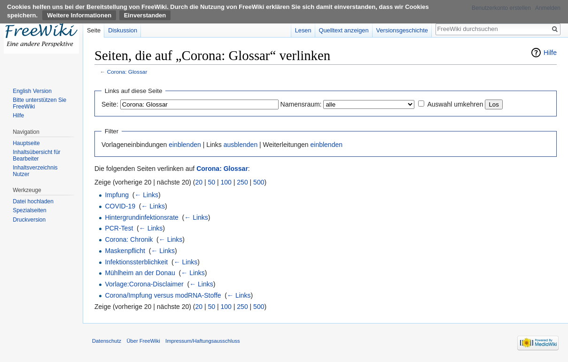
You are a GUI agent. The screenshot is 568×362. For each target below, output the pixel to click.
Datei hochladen (33, 201)
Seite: (109, 104)
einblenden (185, 144)
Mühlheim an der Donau (140, 273)
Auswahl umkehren (455, 104)
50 (212, 182)
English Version (32, 91)
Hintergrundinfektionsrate (141, 217)
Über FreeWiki (143, 341)
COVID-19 (120, 206)
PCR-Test (119, 228)
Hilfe (550, 52)
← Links (146, 195)
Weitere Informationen (79, 15)
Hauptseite (26, 143)
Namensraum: (301, 104)
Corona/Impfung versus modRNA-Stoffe (163, 295)
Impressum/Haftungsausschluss (202, 341)
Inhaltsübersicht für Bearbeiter (36, 155)
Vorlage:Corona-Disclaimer (144, 284)
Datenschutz (106, 341)
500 (258, 182)
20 (199, 182)
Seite (94, 30)
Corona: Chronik (129, 239)
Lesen (303, 30)
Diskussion (122, 30)
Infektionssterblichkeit (136, 262)
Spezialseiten (29, 210)
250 (242, 182)
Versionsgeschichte (402, 30)
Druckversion (29, 219)
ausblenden (240, 144)
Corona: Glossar (127, 72)
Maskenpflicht (125, 250)
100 (226, 182)
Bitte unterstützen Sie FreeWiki (39, 103)
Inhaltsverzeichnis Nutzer (35, 170)
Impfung (117, 195)
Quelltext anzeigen (344, 30)
